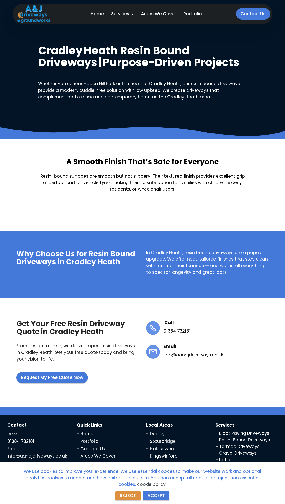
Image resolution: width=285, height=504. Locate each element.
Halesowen (162, 449)
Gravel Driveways (238, 453)
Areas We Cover (158, 14)
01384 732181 (20, 441)
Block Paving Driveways (244, 433)
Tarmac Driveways (239, 446)
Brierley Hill (161, 464)
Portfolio (192, 14)
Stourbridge (163, 441)
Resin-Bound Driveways (244, 440)
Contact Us (253, 14)
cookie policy (151, 496)
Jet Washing (232, 473)
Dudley (157, 434)
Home (97, 14)
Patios (226, 460)
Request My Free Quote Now (52, 377)
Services (120, 14)
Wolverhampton (167, 471)
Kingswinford (164, 456)
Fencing (227, 466)
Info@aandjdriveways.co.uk (37, 456)
